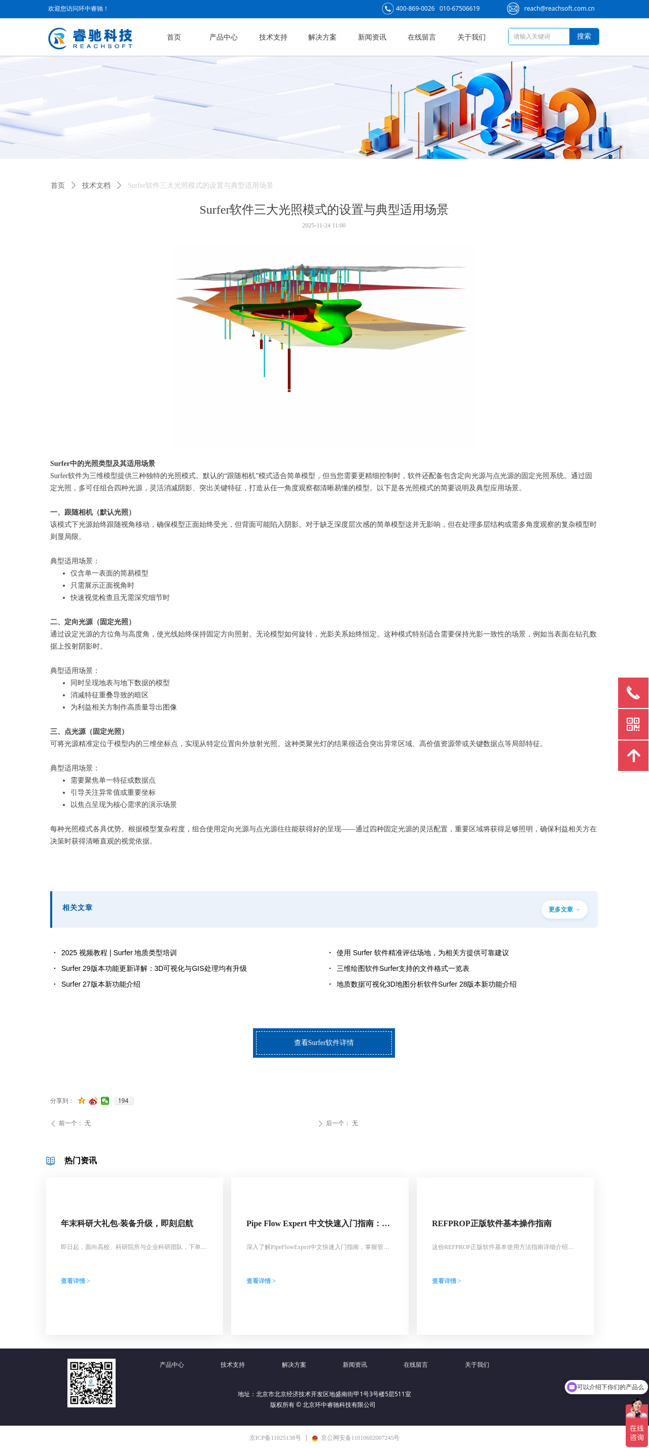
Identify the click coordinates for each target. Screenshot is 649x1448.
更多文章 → (565, 909)
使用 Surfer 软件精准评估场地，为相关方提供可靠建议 (423, 953)
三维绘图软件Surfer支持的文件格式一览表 (403, 968)
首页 (58, 185)
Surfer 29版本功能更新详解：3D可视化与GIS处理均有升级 (154, 968)
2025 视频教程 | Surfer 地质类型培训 (119, 953)
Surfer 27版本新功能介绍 (100, 984)
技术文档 (96, 185)
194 (123, 1101)
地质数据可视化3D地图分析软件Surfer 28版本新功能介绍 (427, 984)
